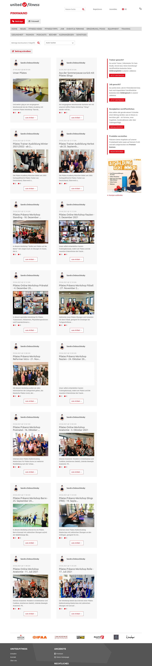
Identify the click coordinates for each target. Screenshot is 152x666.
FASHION (30, 34)
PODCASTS (42, 34)
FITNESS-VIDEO (36, 29)
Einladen (13, 654)
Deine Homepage (50, 657)
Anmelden (113, 4)
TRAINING (128, 29)
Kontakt (13, 657)
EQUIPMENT (115, 29)
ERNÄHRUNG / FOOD (98, 29)
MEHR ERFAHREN (116, 151)
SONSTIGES (83, 34)
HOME (14, 29)
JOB (63, 29)
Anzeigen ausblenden (116, 195)
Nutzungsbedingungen (84, 654)
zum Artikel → (30, 117)
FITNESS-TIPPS (52, 29)
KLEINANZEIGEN (68, 34)
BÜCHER (54, 34)
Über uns (13, 660)
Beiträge (17, 21)
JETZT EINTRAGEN (117, 75)
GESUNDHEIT (17, 34)
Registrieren (97, 4)
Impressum (80, 660)
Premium (47, 654)
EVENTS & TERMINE (77, 29)
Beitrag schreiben (21, 51)
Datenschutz (80, 657)
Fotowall (34, 21)
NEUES (23, 29)
